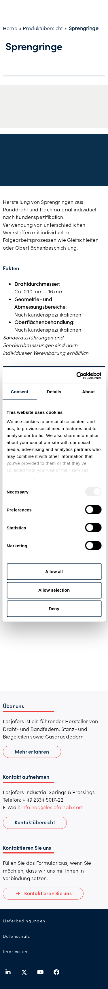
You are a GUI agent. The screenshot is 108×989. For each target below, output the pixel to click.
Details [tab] (54, 391)
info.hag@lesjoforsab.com (52, 807)
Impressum (15, 951)
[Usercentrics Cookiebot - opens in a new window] (76, 375)
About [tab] (88, 391)
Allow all (54, 571)
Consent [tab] (19, 391)
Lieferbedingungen (24, 921)
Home (10, 28)
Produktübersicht (43, 28)
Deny (54, 608)
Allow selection (54, 590)
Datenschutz (16, 936)
